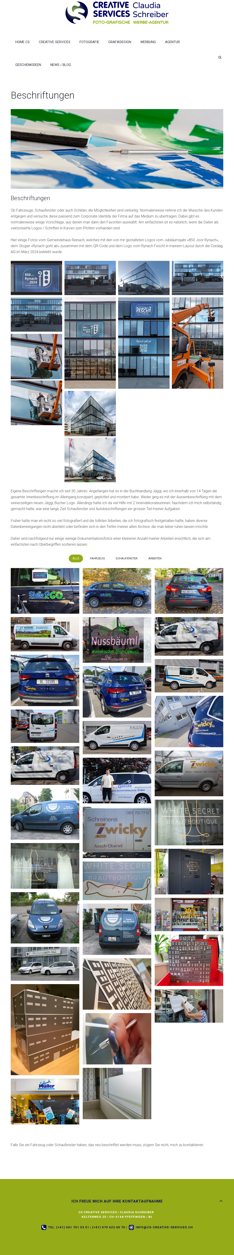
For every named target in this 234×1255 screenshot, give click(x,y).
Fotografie (89, 42)
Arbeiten (155, 558)
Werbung (148, 42)
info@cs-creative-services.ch (164, 1227)
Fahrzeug (97, 558)
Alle (75, 558)
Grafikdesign (119, 42)
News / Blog (60, 65)
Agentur (172, 42)
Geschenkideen (28, 65)
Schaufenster (127, 558)
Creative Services (54, 42)
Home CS (22, 42)
